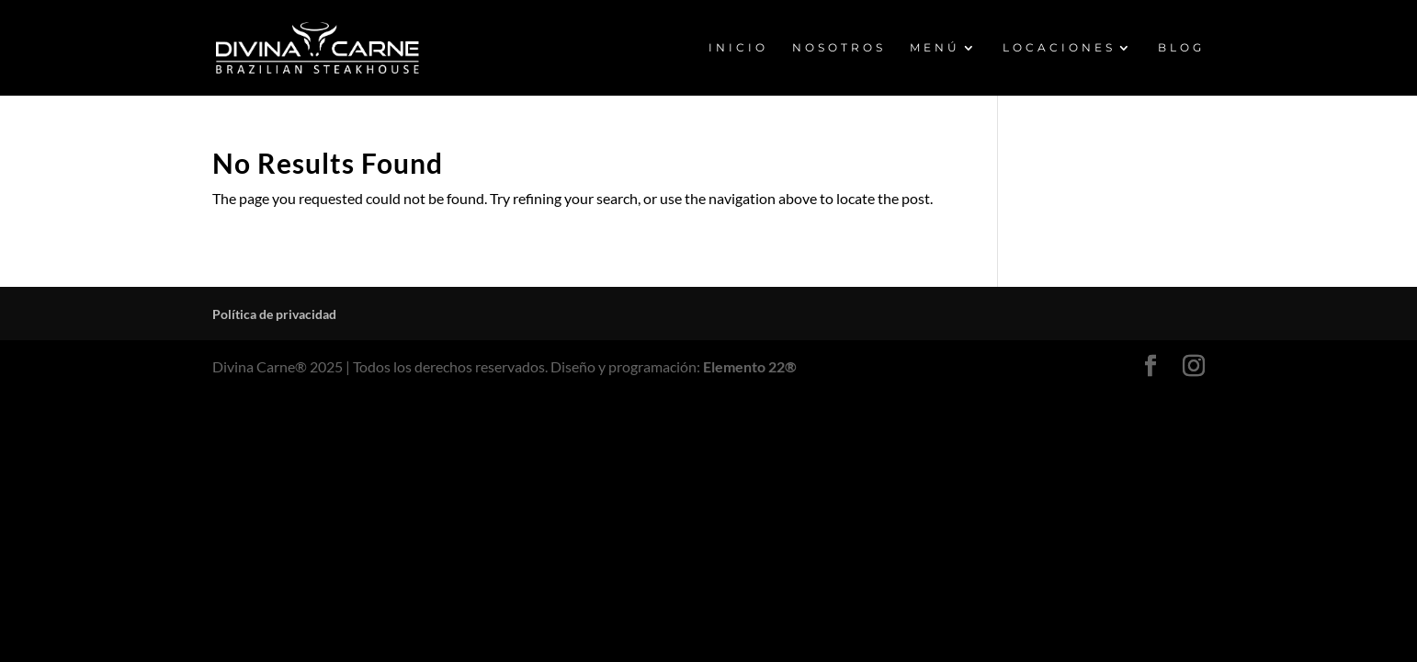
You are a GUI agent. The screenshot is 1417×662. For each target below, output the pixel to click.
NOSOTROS (839, 47)
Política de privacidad (274, 314)
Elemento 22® (750, 366)
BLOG (1181, 47)
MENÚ (935, 47)
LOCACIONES (1059, 47)
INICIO (738, 47)
